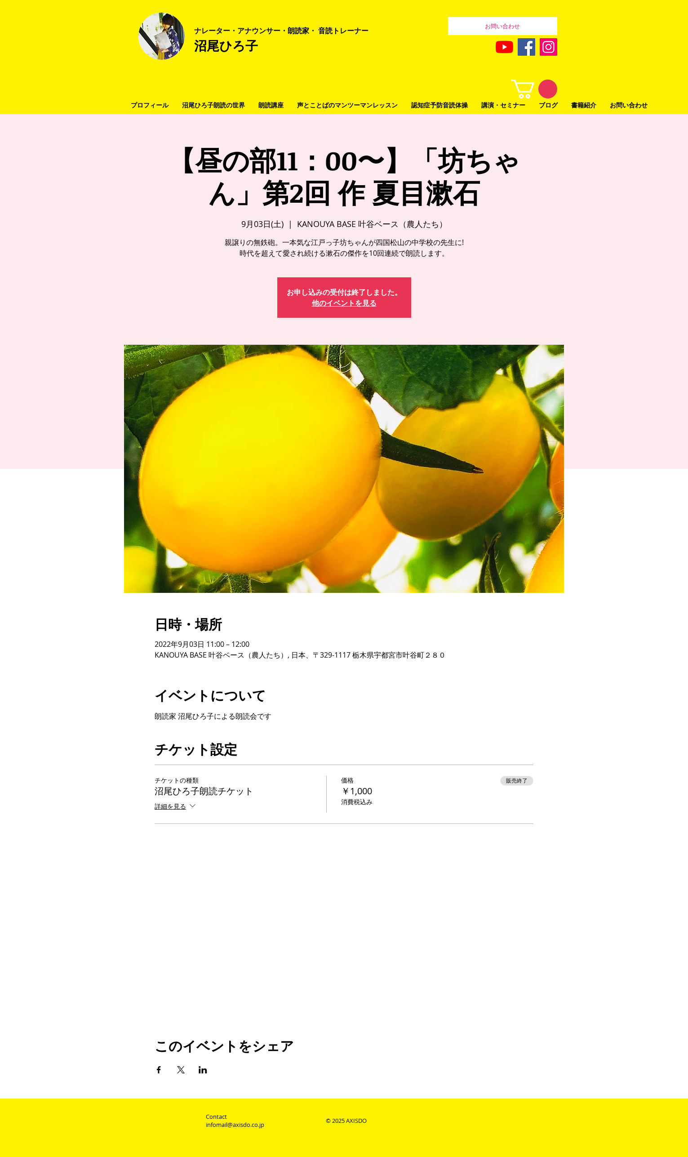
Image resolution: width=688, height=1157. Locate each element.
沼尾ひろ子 (226, 45)
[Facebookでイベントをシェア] (159, 1069)
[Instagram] (548, 47)
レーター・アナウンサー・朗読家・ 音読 (267, 31)
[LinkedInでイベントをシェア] (203, 1069)
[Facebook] (526, 47)
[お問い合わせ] (502, 26)
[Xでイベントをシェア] (181, 1069)
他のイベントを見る (344, 303)
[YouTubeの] (504, 47)
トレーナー (350, 31)
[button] (534, 89)
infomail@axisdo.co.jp (235, 1125)
